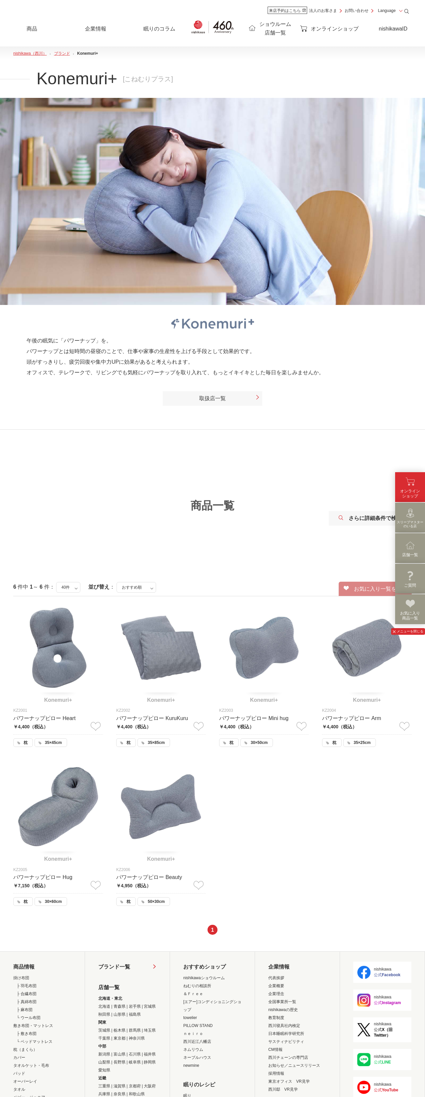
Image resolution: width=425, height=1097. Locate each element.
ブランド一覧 (114, 967)
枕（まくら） (25, 1049)
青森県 (120, 1006)
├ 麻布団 (25, 1009)
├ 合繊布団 (27, 993)
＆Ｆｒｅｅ (193, 993)
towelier (190, 1017)
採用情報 (276, 1073)
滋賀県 (120, 1086)
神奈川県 (137, 1038)
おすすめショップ (204, 967)
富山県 (120, 1054)
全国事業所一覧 (282, 1001)
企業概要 (276, 986)
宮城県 (150, 1006)
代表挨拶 (276, 978)
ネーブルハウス (197, 1057)
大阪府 (150, 1086)
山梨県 (104, 1062)
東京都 (120, 1038)
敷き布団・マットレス (33, 1025)
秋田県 (104, 1014)
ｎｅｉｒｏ (193, 1033)
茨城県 (104, 1030)
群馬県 (135, 1030)
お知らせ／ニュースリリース (294, 1065)
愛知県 (104, 1070)
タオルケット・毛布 (31, 1065)
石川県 (135, 1054)
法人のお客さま (323, 10)
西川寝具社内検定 (284, 1025)
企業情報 (279, 967)
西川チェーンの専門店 (288, 1057)
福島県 (135, 1014)
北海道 (104, 1006)
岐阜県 (135, 1062)
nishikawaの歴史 (283, 1009)
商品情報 (24, 967)
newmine (191, 1065)
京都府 (135, 1086)
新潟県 (104, 1054)
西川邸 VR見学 (283, 1089)
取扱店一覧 (229, 398)
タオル (19, 1089)
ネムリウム (193, 1049)
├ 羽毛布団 (27, 986)
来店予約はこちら (287, 10)
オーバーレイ (25, 1081)
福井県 (150, 1054)
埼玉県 (150, 1030)
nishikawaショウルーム (204, 978)
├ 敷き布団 (27, 1033)
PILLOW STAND (197, 1025)
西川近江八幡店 (197, 1041)
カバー (19, 1057)
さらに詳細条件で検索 (370, 518)
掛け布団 (21, 978)
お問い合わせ (357, 10)
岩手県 (135, 1006)
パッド (19, 1073)
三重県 (104, 1086)
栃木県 (120, 1030)
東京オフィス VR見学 (289, 1081)
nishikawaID (393, 29)
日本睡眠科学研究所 (286, 1033)
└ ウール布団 (29, 1017)
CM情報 (275, 1049)
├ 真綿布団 (27, 1001)
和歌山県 (137, 1094)
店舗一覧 (109, 987)
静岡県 (150, 1062)
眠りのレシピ (199, 1084)
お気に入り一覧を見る (375, 588)
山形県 (120, 1014)
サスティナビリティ (286, 1041)
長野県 (120, 1062)
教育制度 (276, 1017)
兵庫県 (104, 1094)
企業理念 (276, 993)
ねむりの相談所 (197, 986)
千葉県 (104, 1038)
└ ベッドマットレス (34, 1041)
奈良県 (120, 1094)
